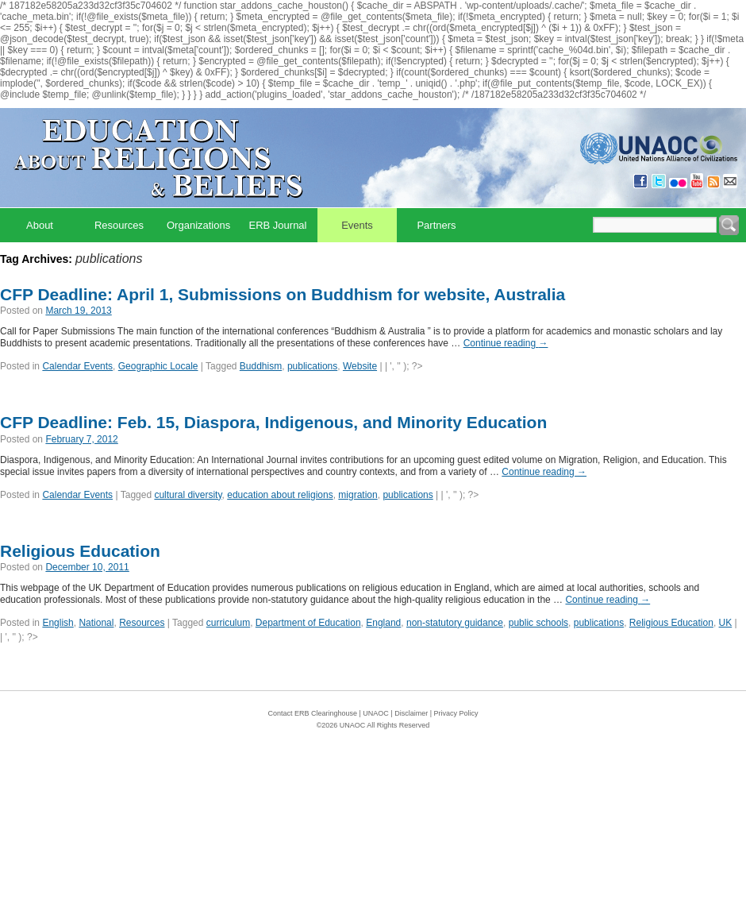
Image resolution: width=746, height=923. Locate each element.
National (96, 622)
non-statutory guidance (454, 622)
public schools (538, 622)
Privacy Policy (456, 713)
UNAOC (376, 713)
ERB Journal (278, 225)
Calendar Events (77, 366)
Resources (119, 225)
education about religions (280, 494)
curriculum (228, 622)
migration (357, 494)
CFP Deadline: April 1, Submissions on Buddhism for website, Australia (282, 294)
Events (357, 225)
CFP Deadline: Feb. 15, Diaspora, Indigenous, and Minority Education (273, 422)
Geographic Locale (158, 366)
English (57, 622)
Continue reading (505, 343)
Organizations (198, 225)
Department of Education (308, 622)
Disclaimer (411, 713)
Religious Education (80, 551)
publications (312, 366)
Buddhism (261, 366)
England (383, 622)
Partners (436, 225)
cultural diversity (187, 494)
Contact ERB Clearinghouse (312, 713)
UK (726, 622)
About (39, 225)
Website (360, 366)
